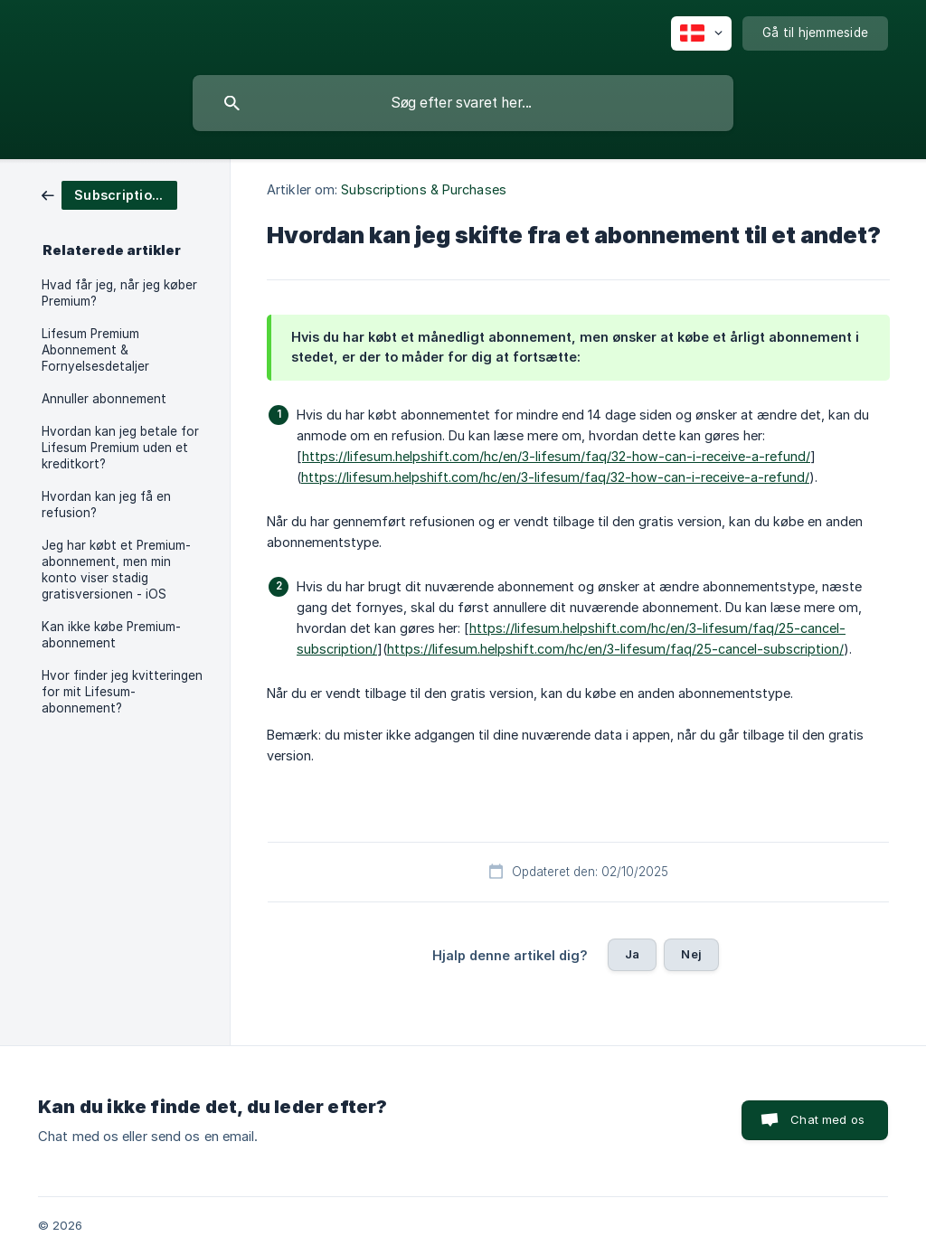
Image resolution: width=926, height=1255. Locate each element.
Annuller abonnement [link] (104, 399)
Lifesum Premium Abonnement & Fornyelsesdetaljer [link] (95, 349)
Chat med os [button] (827, 1119)
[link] (109, 194)
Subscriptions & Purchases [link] (423, 189)
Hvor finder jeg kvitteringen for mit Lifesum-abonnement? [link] (122, 691)
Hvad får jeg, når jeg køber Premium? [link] (119, 293)
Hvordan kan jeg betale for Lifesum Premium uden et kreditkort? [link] (120, 447)
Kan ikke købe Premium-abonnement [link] (111, 634)
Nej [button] (691, 954)
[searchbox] (463, 103)
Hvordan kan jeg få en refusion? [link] (106, 504)
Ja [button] (632, 954)
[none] (701, 33)
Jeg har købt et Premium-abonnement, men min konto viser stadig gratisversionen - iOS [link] (116, 569)
